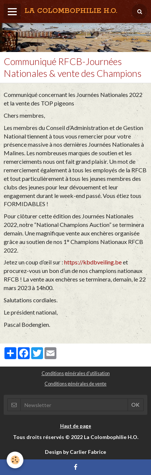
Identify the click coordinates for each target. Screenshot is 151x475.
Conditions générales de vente (75, 384)
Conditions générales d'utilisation (76, 373)
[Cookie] (15, 460)
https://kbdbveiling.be (93, 262)
